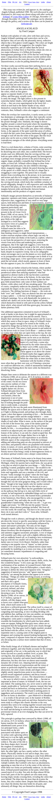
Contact (27, 4)
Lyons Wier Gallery (21, 17)
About (48, 2)
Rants (33, 2)
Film (9, 2)
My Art (14, 2)
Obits (37, 2)
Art (20, 2)
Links (43, 2)
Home (4, 2)
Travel (30, 2)
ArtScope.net (26, 24)
